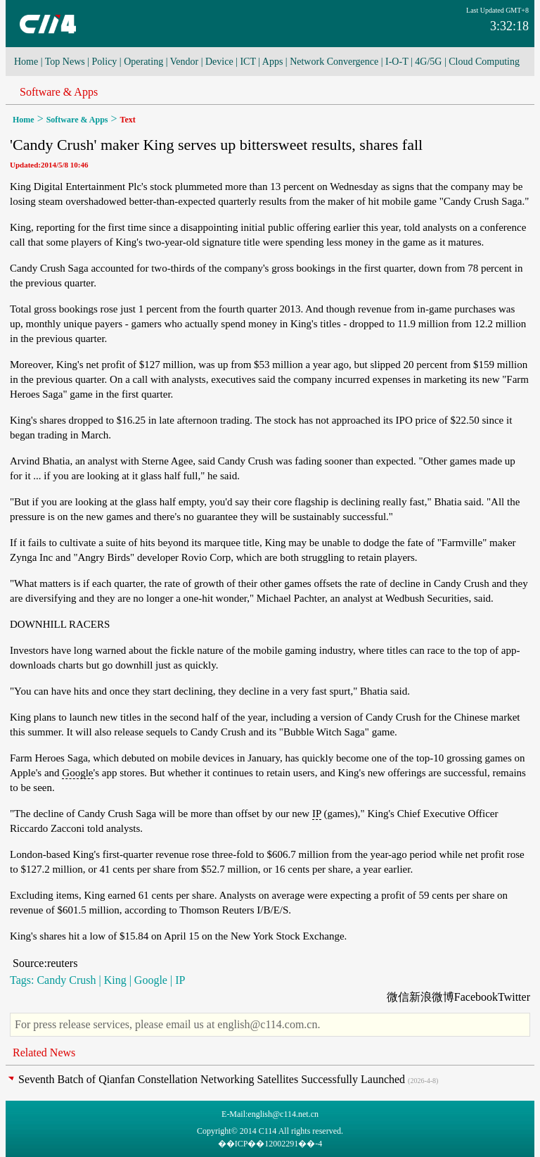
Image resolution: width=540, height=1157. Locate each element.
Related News (44, 1052)
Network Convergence (334, 61)
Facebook (476, 997)
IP (316, 813)
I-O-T (396, 61)
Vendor (184, 61)
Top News (65, 61)
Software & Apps (59, 92)
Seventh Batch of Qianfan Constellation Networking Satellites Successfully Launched (211, 1079)
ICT (247, 61)
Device (219, 61)
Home (26, 61)
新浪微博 (431, 997)
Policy (104, 61)
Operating (143, 61)
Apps (272, 61)
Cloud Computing (484, 61)
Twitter (514, 997)
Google (77, 772)
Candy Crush (66, 980)
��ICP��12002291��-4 (270, 1144)
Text (128, 120)
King (115, 980)
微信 (398, 997)
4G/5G (428, 61)
